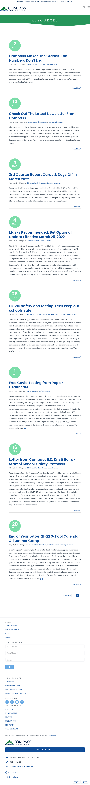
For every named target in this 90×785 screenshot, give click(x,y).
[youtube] (17, 702)
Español (84, 782)
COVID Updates (48, 314)
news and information (55, 122)
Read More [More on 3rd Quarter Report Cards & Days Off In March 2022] (76, 207)
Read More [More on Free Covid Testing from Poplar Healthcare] (76, 434)
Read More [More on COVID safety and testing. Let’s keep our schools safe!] (76, 357)
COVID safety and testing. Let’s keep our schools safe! (44, 308)
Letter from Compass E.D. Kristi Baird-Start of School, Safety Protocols (42, 461)
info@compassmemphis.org (21, 766)
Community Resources (35, 314)
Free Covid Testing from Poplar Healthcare (36, 385)
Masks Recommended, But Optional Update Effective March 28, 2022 (40, 234)
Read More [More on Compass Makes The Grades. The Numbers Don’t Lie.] (76, 88)
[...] (68, 274)
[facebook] (7, 702)
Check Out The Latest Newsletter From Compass (42, 116)
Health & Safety (45, 241)
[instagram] (12, 702)
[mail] (22, 702)
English (77, 782)
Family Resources (41, 64)
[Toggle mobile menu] (89, 7)
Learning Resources (54, 183)
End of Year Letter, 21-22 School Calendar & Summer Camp (44, 538)
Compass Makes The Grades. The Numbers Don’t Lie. (38, 58)
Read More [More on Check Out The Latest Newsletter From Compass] (76, 149)
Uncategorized (52, 64)
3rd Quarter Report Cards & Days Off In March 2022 (43, 176)
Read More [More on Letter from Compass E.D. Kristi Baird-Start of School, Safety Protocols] (76, 511)
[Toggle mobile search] (84, 7)
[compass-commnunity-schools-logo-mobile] (18, 740)
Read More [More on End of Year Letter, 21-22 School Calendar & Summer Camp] (76, 584)
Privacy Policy (51, 735)
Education (30, 64)
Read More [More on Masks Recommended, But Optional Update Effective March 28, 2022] (76, 280)
